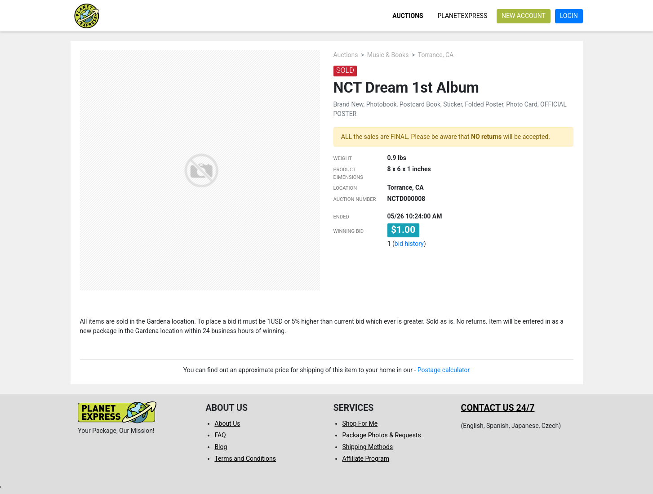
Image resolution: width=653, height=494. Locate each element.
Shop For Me (360, 423)
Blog (220, 446)
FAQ (220, 435)
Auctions (407, 15)
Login (569, 15)
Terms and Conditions (245, 458)
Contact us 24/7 (498, 408)
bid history (409, 243)
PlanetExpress (462, 15)
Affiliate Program (365, 458)
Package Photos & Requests (381, 435)
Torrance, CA (435, 54)
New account (524, 15)
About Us (227, 423)
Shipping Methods (367, 446)
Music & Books (388, 54)
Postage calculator (444, 370)
